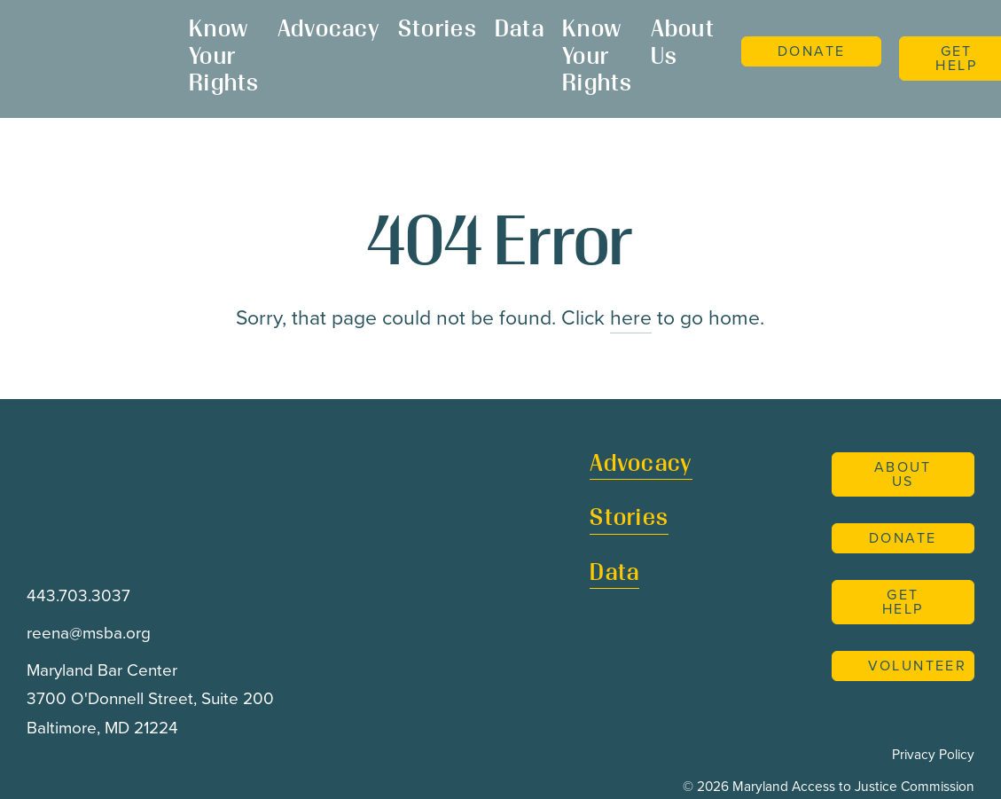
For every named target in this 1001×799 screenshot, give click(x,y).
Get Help (903, 601)
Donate (811, 51)
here (631, 317)
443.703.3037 (78, 596)
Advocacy (329, 31)
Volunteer (917, 665)
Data (519, 31)
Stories (437, 31)
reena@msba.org (89, 633)
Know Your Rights (224, 58)
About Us (683, 44)
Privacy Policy (933, 754)
